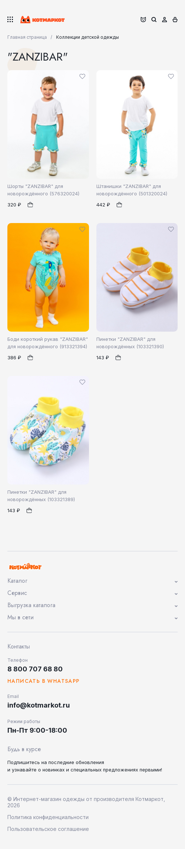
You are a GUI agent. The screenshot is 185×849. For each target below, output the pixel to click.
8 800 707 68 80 (35, 669)
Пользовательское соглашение (48, 829)
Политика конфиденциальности (48, 817)
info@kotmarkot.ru (38, 705)
